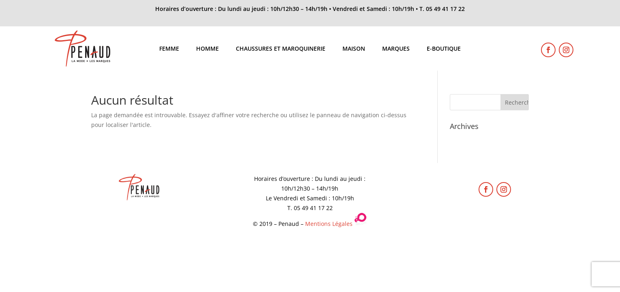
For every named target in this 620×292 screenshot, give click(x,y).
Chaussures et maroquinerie (280, 49)
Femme (169, 49)
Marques (396, 49)
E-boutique (444, 49)
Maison (353, 49)
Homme (207, 49)
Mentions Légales (329, 224)
